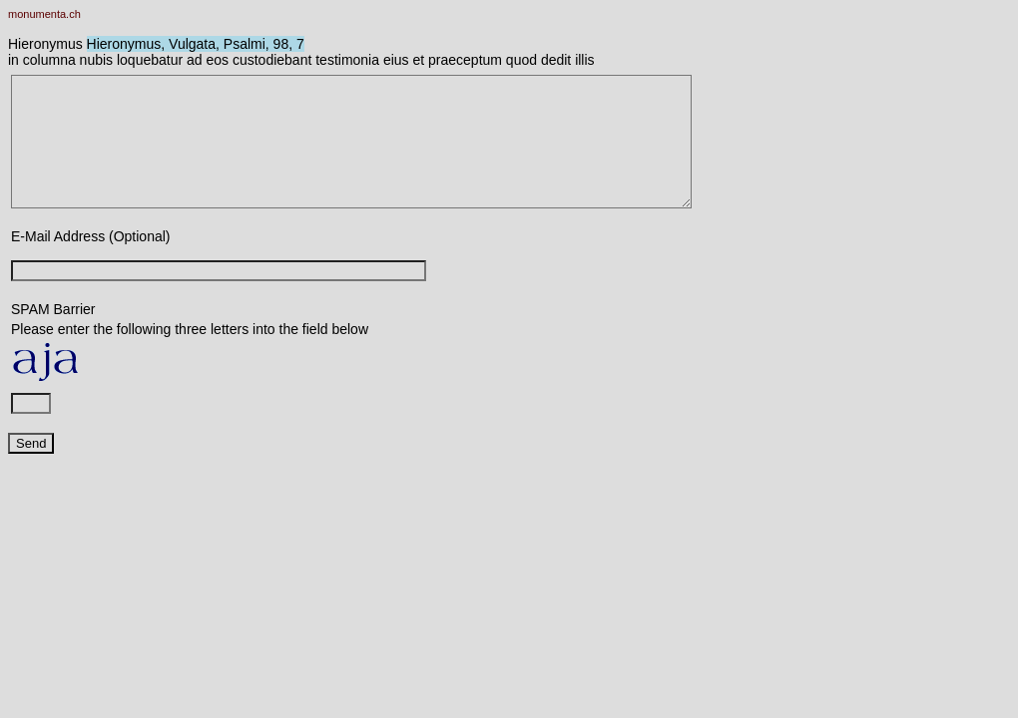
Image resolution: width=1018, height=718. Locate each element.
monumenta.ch (44, 14)
